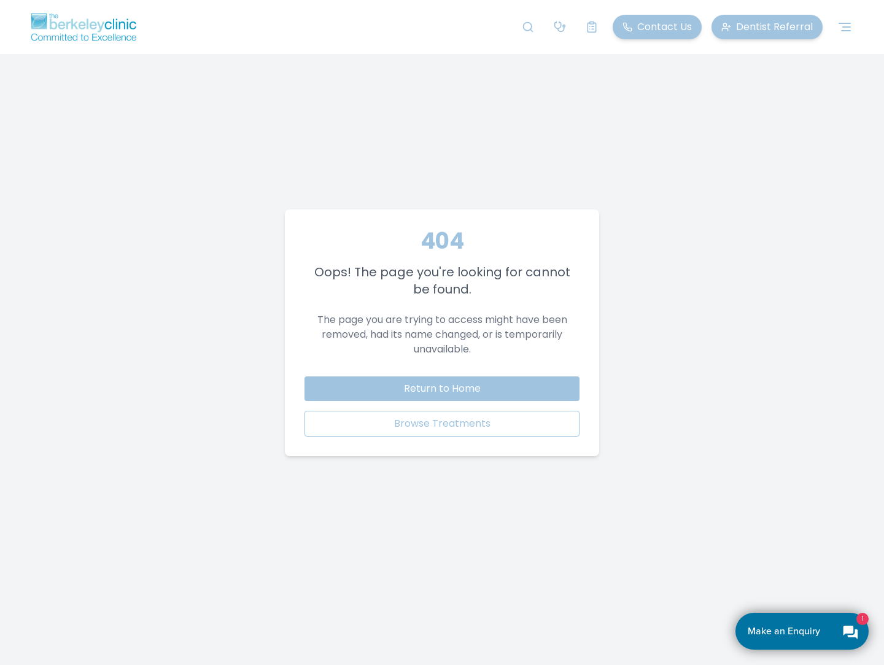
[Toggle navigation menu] (844, 27)
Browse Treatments (442, 423)
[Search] (528, 27)
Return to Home (442, 388)
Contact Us (657, 27)
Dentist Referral (767, 27)
